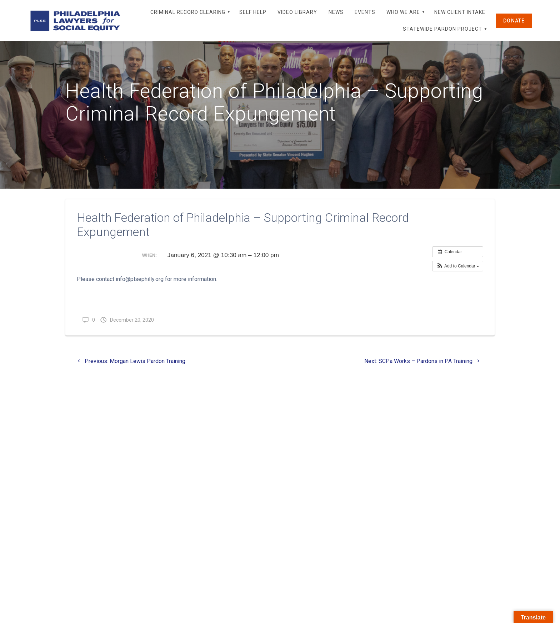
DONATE (514, 21)
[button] (457, 283)
